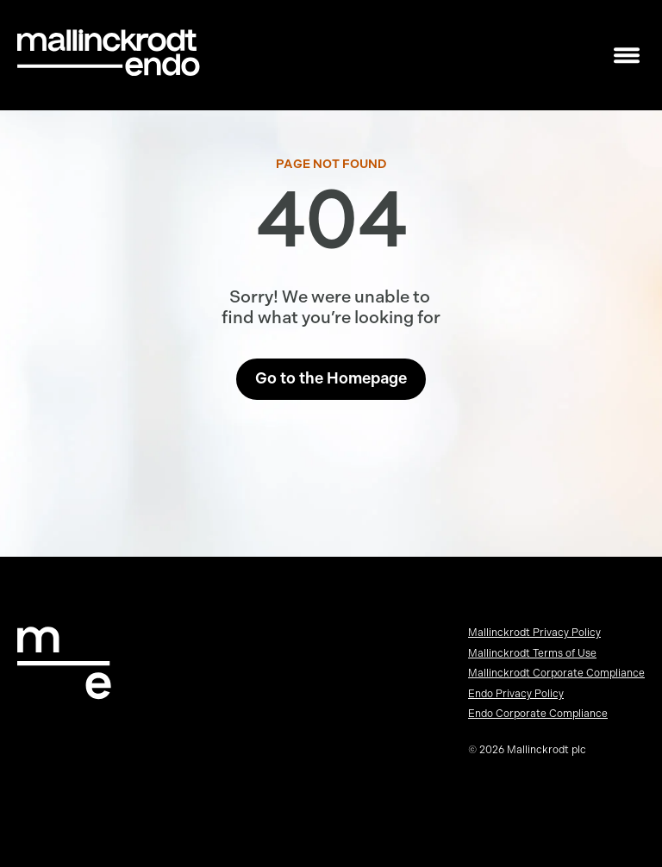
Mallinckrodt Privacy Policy (534, 633)
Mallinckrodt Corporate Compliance (556, 673)
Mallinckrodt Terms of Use (532, 653)
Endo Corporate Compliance (538, 714)
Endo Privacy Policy (516, 694)
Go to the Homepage (331, 378)
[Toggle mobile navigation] (627, 56)
